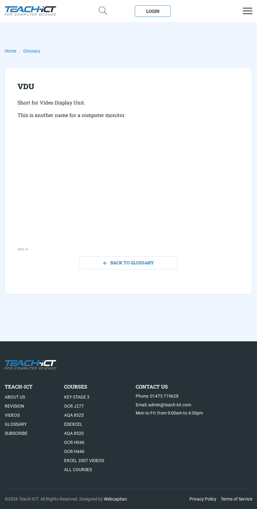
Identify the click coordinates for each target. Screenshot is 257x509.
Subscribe (16, 433)
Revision (14, 406)
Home (10, 50)
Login (152, 11)
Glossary (31, 50)
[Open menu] (247, 11)
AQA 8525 (74, 415)
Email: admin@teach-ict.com (163, 404)
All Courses (78, 469)
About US (15, 397)
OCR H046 (74, 442)
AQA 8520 (74, 433)
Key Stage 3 (76, 397)
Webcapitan (115, 498)
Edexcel (73, 424)
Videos (12, 415)
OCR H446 (74, 451)
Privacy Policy (202, 498)
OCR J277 (74, 406)
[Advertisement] (128, 203)
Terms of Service (236, 498)
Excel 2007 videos (84, 460)
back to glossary (128, 263)
